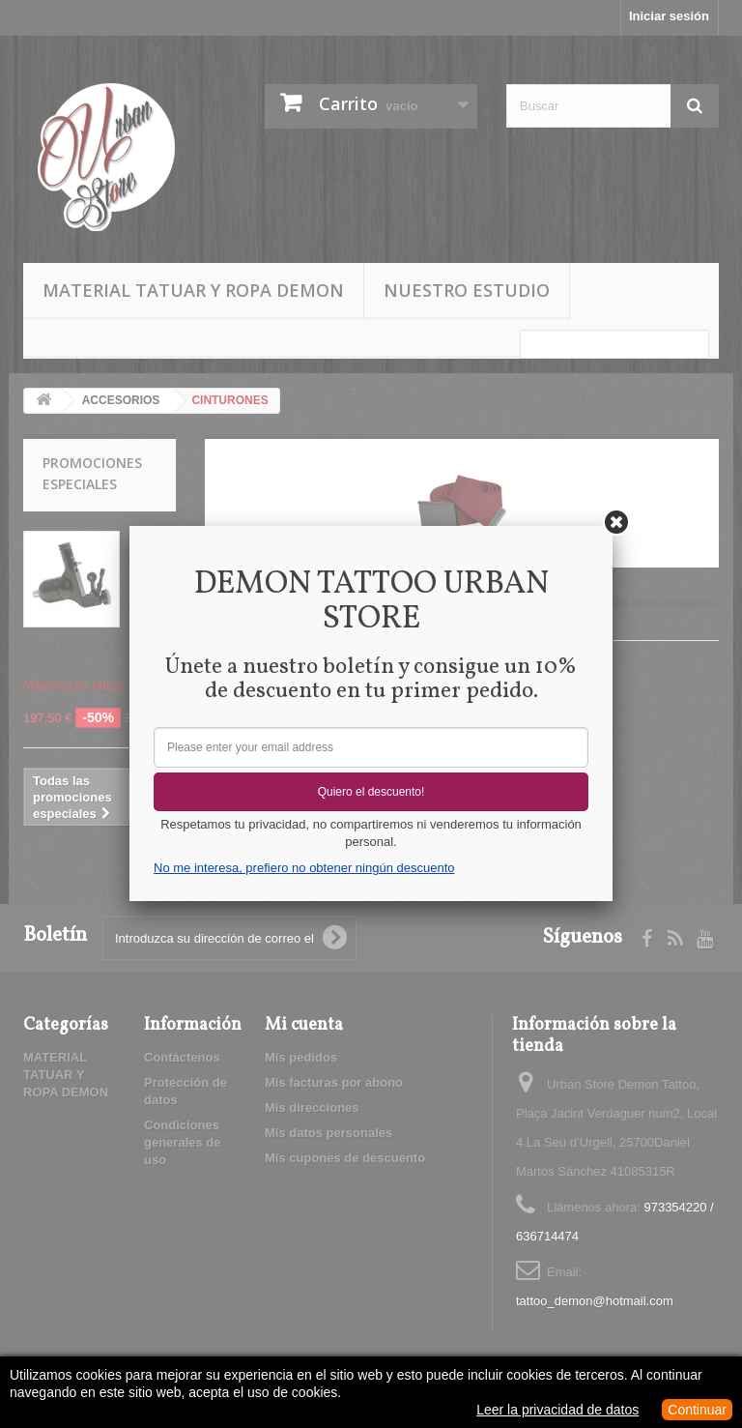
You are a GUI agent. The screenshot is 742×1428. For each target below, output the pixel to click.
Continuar (697, 1409)
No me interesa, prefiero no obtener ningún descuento (304, 867)
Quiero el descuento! (371, 792)
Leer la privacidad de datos (557, 1409)
